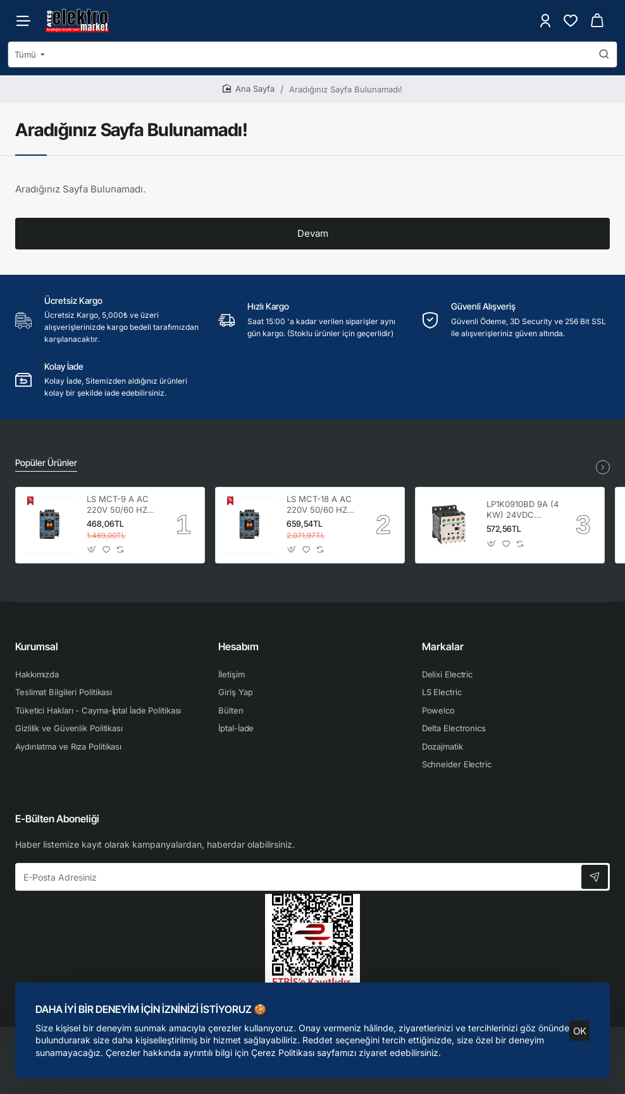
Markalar (443, 646)
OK (579, 1030)
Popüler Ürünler (46, 462)
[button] (92, 549)
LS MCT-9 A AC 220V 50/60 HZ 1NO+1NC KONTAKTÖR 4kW (122, 505)
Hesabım (238, 646)
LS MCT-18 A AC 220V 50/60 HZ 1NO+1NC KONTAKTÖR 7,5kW (319, 505)
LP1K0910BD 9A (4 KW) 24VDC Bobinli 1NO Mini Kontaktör (522, 510)
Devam (312, 233)
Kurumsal (36, 646)
